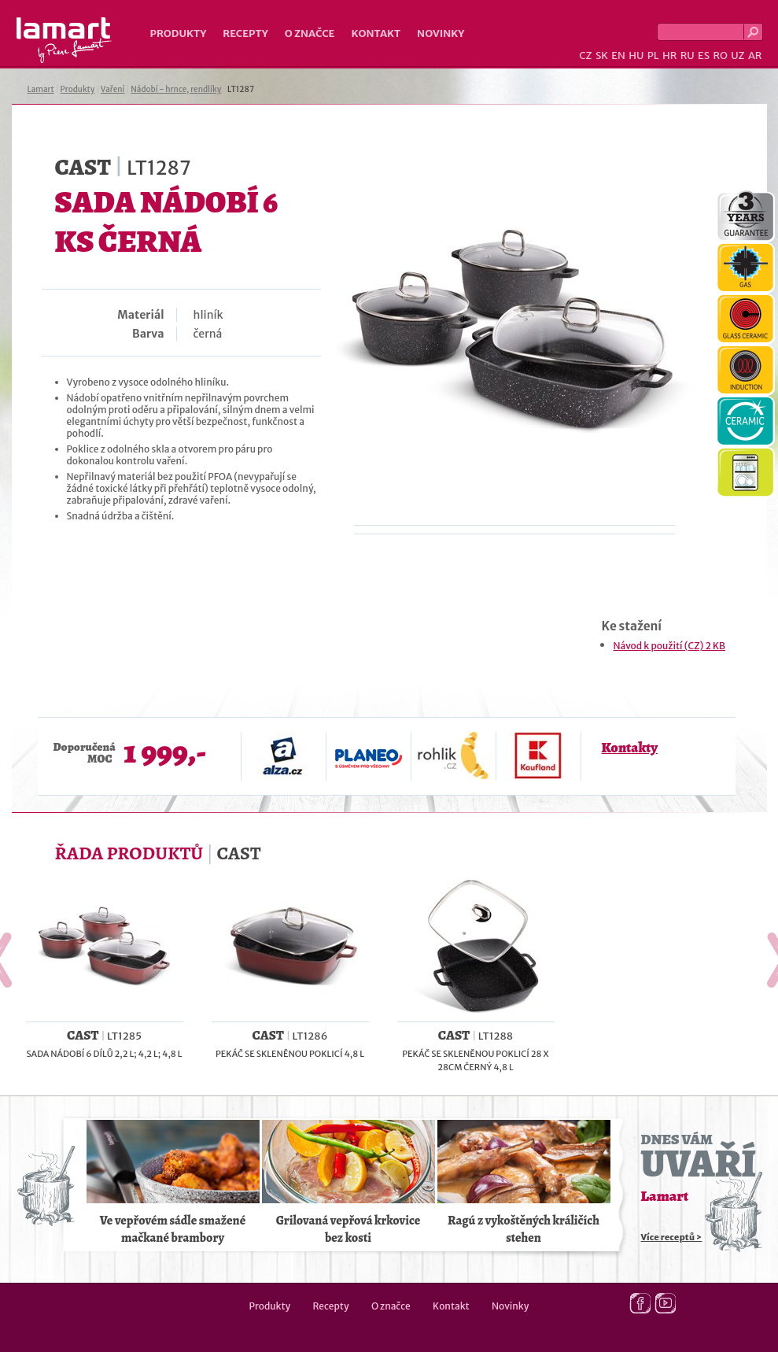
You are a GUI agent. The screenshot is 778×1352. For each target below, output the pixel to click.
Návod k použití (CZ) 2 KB (669, 646)
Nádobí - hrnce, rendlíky (176, 89)
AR (755, 55)
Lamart (64, 40)
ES (704, 55)
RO (720, 55)
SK (601, 55)
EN (618, 55)
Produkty (178, 33)
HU (636, 55)
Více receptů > (671, 1237)
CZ (585, 55)
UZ (737, 55)
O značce (310, 33)
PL (653, 55)
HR (669, 55)
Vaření (113, 89)
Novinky (440, 33)
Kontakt (375, 33)
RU (687, 55)
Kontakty (630, 747)
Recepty (245, 33)
